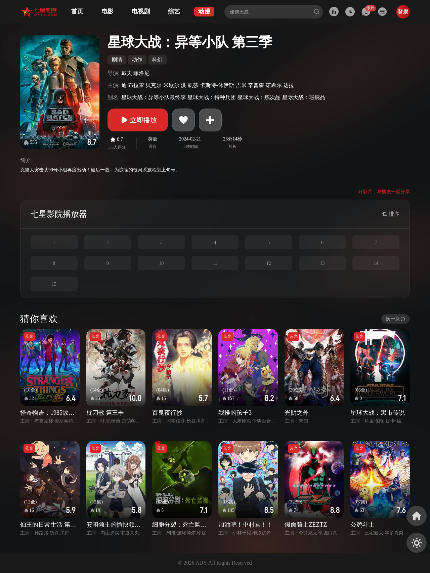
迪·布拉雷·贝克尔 (141, 85)
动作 (137, 60)
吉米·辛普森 (250, 85)
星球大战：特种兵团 (211, 97)
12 (268, 263)
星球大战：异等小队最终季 (153, 97)
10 (161, 263)
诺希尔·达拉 (280, 85)
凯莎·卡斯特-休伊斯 (211, 85)
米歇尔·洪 (174, 85)
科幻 (157, 60)
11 (215, 263)
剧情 (117, 60)
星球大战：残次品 (259, 97)
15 (54, 284)
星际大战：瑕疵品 (303, 97)
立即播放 (138, 120)
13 (322, 263)
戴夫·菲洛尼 (135, 73)
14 (376, 263)
